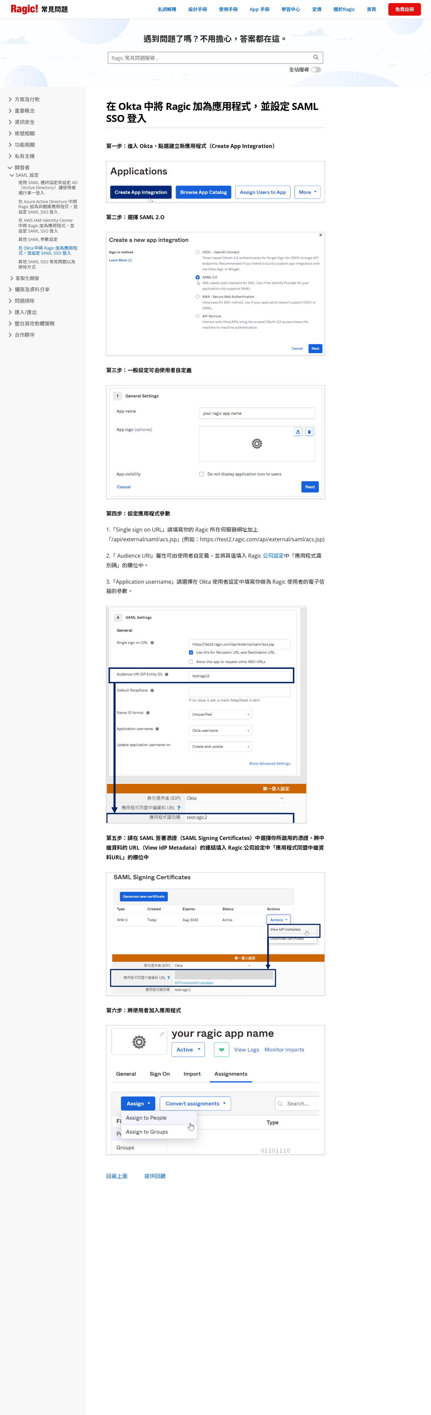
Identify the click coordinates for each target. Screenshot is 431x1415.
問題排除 (21, 300)
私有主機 (21, 156)
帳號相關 (21, 133)
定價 (316, 9)
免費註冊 (404, 9)
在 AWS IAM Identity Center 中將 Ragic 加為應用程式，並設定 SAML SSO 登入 (46, 225)
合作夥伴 (21, 334)
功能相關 (21, 144)
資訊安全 (21, 122)
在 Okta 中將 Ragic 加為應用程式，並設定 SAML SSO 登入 (47, 250)
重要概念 (21, 110)
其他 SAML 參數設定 (38, 239)
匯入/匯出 (22, 312)
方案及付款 (24, 99)
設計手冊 (197, 9)
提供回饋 (155, 1176)
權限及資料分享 (29, 289)
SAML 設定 (24, 175)
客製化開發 (24, 278)
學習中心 (290, 9)
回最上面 (117, 1176)
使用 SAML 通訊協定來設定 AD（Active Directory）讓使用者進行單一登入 (47, 187)
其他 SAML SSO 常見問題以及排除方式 (46, 264)
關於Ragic (344, 9)
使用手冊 (228, 9)
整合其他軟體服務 (31, 323)
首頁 (371, 9)
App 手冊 (259, 9)
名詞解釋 (167, 9)
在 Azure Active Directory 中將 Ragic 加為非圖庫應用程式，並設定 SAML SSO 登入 (47, 206)
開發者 (19, 167)
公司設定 (273, 555)
